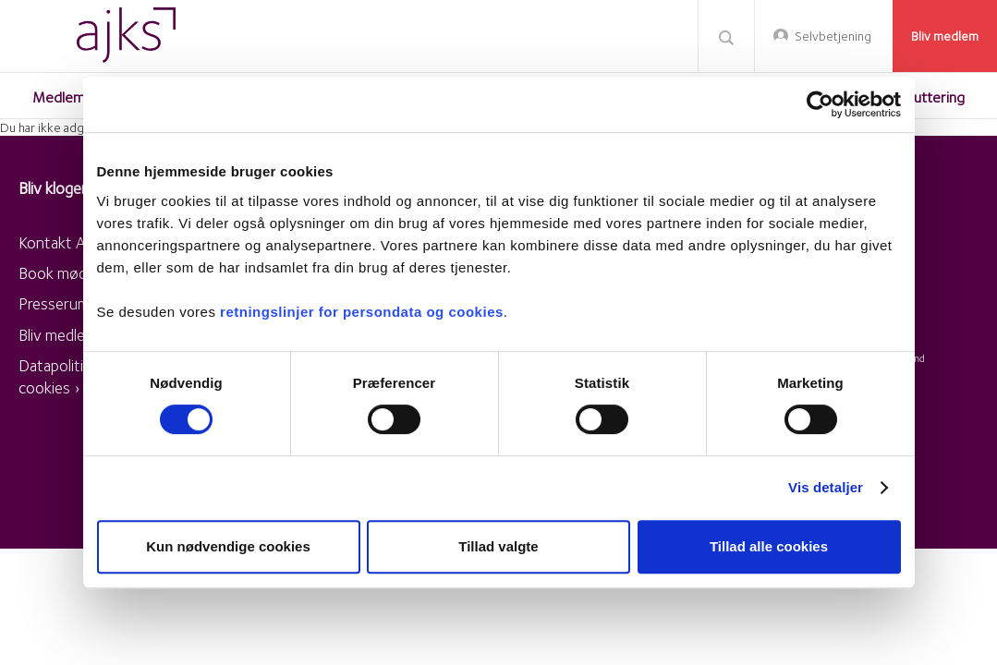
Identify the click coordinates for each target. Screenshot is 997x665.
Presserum (54, 303)
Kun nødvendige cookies (228, 546)
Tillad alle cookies (769, 546)
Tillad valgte (498, 546)
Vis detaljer (825, 487)
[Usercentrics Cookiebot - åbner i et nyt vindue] (820, 104)
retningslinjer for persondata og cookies (362, 312)
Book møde (56, 273)
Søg (726, 37)
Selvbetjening (833, 36)
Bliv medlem (945, 36)
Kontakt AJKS (63, 242)
